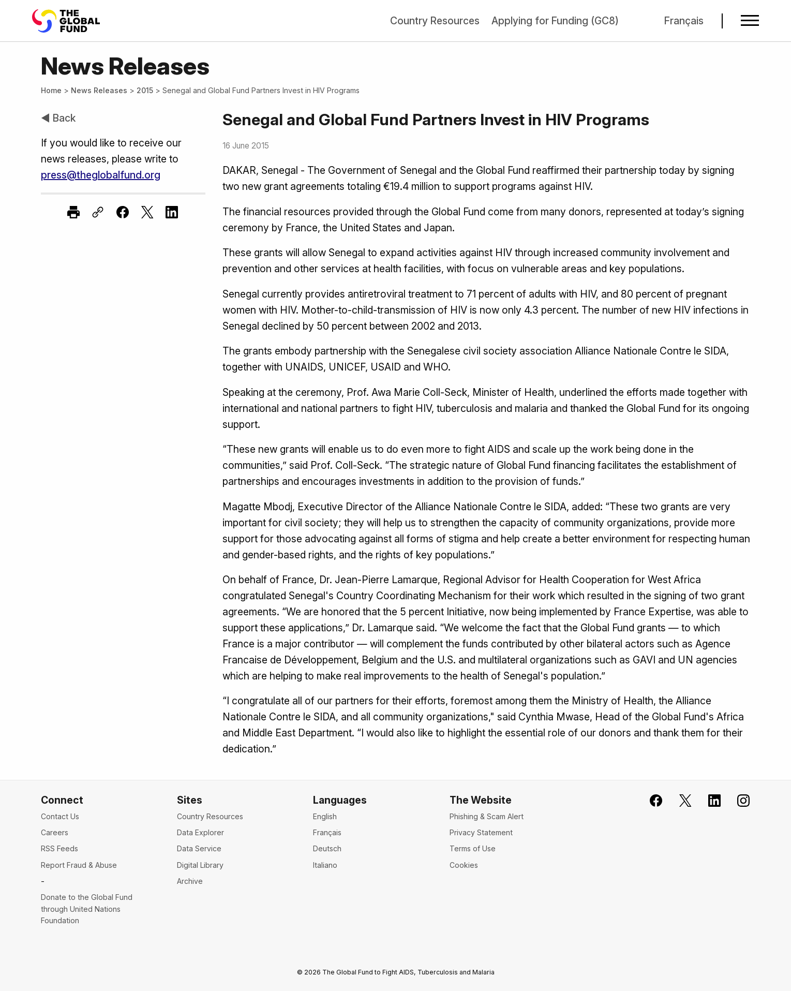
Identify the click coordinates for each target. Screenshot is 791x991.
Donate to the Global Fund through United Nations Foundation (86, 909)
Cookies (464, 865)
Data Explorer (200, 832)
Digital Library (200, 865)
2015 (145, 90)
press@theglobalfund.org (100, 175)
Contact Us (60, 816)
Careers (54, 832)
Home (51, 90)
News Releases (99, 90)
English (325, 816)
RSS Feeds (59, 848)
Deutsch (327, 848)
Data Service (199, 848)
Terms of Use (473, 848)
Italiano (325, 865)
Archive (190, 881)
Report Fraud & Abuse (79, 865)
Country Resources (435, 20)
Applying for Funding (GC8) (555, 20)
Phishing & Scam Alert (487, 816)
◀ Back (58, 118)
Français (684, 20)
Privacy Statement (481, 832)
